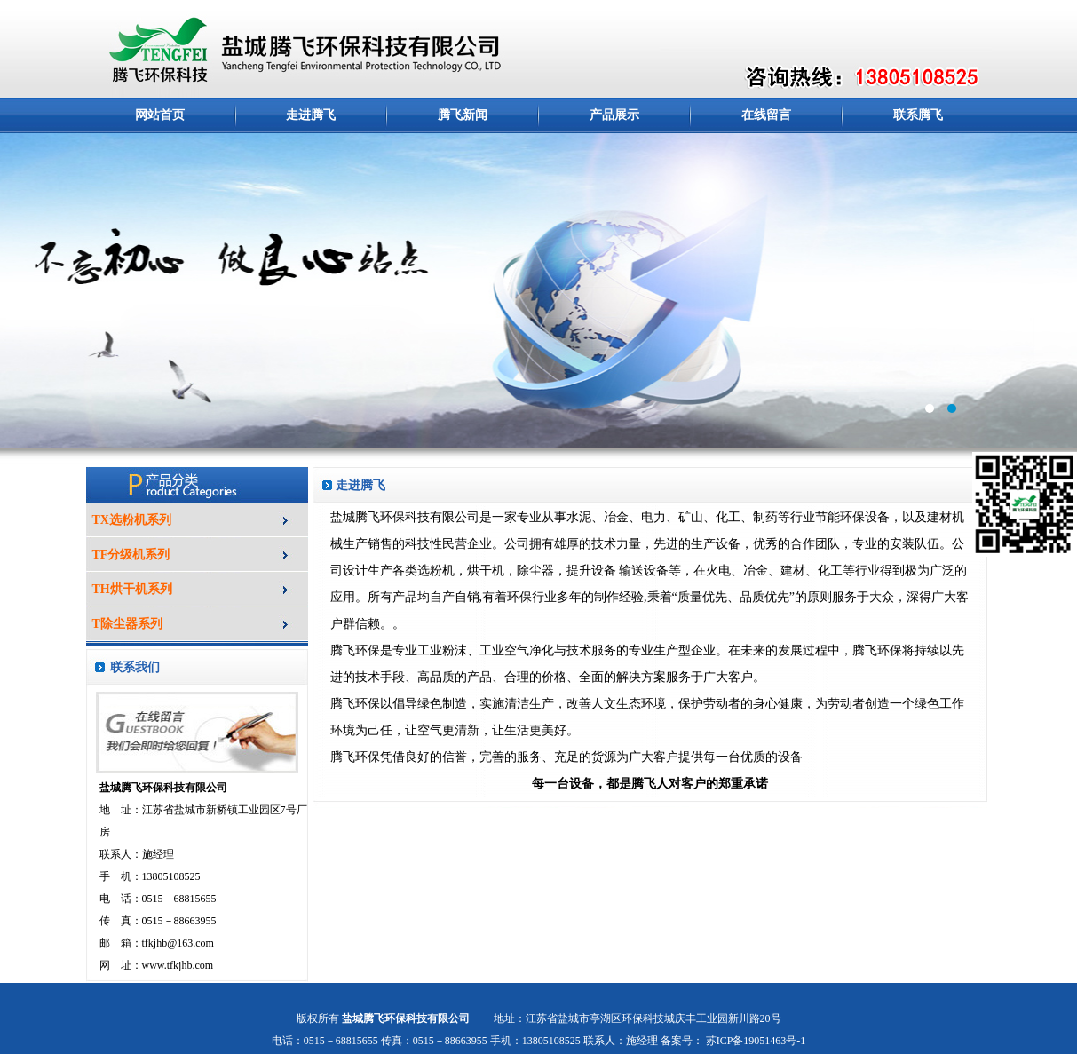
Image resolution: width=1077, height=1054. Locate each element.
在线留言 (766, 115)
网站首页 (160, 115)
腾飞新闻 (462, 115)
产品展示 (614, 115)
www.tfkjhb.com (178, 965)
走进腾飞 (311, 115)
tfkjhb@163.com (178, 943)
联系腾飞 (918, 115)
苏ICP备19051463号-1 (754, 1040)
